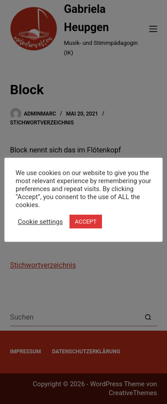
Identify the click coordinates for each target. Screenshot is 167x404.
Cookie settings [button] (40, 222)
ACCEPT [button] (86, 221)
